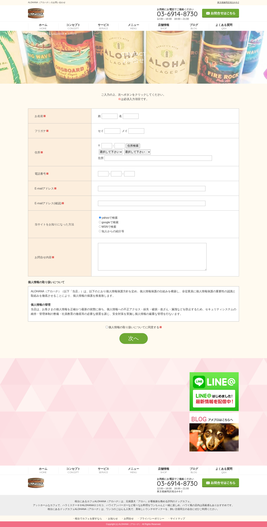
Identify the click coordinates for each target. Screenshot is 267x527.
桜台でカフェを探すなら (88, 518)
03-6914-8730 (177, 14)
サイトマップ (177, 518)
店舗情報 (163, 26)
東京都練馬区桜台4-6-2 (228, 2)
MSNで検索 (107, 226)
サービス (103, 26)
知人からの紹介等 (111, 231)
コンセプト (73, 26)
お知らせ (113, 518)
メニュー (133, 26)
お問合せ (129, 518)
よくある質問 (223, 26)
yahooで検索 (108, 217)
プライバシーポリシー (152, 518)
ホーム (43, 26)
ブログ (194, 26)
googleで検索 (109, 222)
